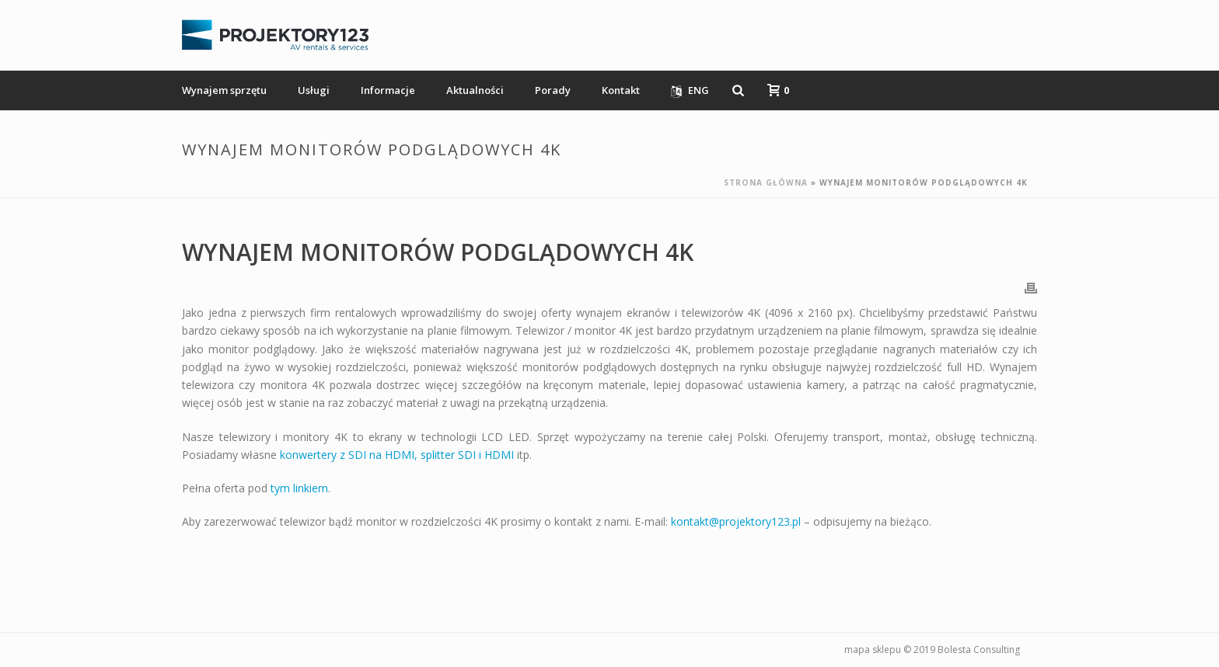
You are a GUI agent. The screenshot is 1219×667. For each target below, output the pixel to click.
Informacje (388, 90)
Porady (553, 90)
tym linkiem (299, 488)
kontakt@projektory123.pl (736, 521)
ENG (690, 90)
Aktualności (475, 90)
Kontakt (621, 90)
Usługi (314, 90)
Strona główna (766, 182)
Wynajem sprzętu (224, 90)
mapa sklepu (872, 649)
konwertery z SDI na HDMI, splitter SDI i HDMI (397, 454)
